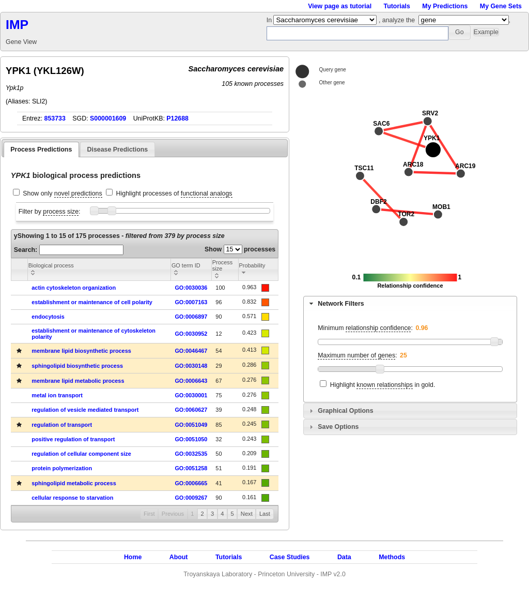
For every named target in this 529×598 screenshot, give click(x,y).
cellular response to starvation (72, 498)
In (270, 20)
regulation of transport (62, 425)
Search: (68, 249)
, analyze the (397, 20)
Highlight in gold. (382, 385)
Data (344, 557)
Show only (62, 194)
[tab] (410, 303)
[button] (459, 32)
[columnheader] (98, 269)
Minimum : (365, 328)
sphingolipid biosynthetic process (77, 366)
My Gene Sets (501, 6)
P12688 (177, 118)
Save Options (338, 426)
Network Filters (341, 303)
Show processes (240, 249)
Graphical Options (345, 410)
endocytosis (48, 316)
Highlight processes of (174, 194)
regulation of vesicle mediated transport (85, 410)
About (178, 557)
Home (133, 557)
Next (247, 514)
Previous (173, 514)
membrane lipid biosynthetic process (81, 351)
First (149, 514)
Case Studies (290, 557)
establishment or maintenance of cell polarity (92, 302)
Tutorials (397, 6)
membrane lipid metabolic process (78, 381)
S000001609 (108, 118)
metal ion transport (57, 395)
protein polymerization (62, 468)
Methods (392, 557)
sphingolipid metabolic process (74, 483)
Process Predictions (41, 149)
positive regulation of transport (73, 439)
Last (264, 514)
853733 (55, 118)
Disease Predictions (117, 149)
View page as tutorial (339, 6)
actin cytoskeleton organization (74, 288)
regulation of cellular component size (81, 454)
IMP (17, 25)
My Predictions (445, 6)
